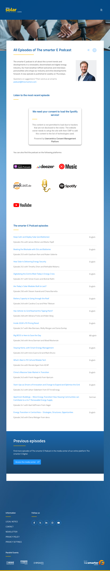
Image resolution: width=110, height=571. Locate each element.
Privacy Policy (13, 536)
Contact (9, 526)
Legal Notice (12, 521)
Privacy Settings (14, 541)
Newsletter (11, 531)
